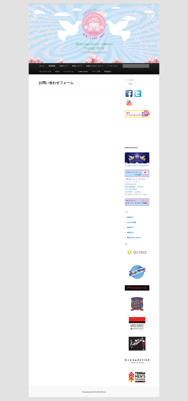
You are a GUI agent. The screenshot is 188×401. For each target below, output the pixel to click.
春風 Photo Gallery (134, 238)
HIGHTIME (129, 192)
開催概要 (52, 66)
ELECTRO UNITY (131, 189)
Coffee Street (83, 71)
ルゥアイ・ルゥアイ (132, 182)
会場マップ (63, 66)
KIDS (57, 71)
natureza (137, 192)
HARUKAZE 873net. (131, 147)
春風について (77, 66)
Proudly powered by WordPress (94, 392)
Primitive (140, 187)
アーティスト (112, 66)
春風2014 (130, 232)
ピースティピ (68, 71)
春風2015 (130, 227)
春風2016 (130, 217)
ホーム (41, 66)
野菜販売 (107, 71)
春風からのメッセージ (94, 66)
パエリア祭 (96, 71)
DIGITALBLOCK (130, 184)
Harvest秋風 (131, 222)
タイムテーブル (45, 71)
